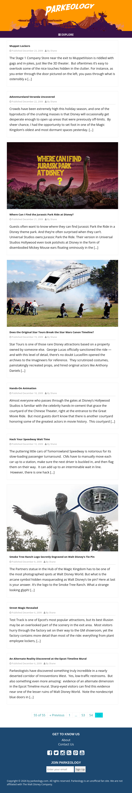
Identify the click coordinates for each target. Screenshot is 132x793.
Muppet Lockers (19, 46)
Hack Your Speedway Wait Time (29, 439)
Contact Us (66, 744)
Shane (53, 50)
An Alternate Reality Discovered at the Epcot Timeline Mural (48, 658)
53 (83, 715)
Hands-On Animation (22, 388)
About (66, 740)
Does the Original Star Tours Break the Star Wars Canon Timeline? (51, 332)
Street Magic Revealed (23, 607)
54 (91, 715)
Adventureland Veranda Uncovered (32, 96)
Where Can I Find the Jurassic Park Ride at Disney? (41, 214)
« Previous (57, 715)
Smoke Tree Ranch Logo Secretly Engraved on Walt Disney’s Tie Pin (52, 556)
